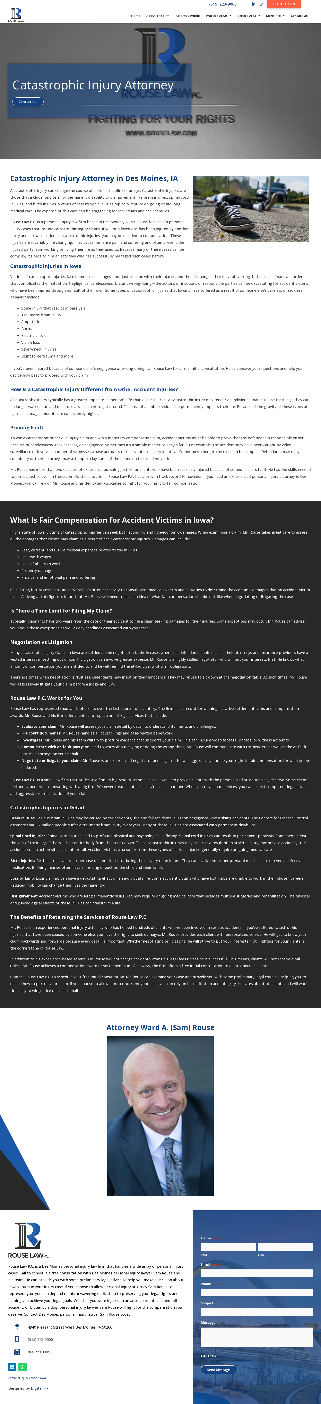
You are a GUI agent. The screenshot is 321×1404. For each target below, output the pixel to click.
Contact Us (299, 16)
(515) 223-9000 (223, 4)
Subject (207, 1303)
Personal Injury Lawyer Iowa (27, 1378)
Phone (212, 1284)
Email (212, 1264)
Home (135, 16)
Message (208, 1322)
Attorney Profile (188, 16)
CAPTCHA (209, 1356)
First (204, 1255)
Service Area (249, 15)
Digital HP (40, 1388)
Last (261, 1255)
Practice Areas (219, 15)
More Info (275, 15)
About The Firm (158, 16)
